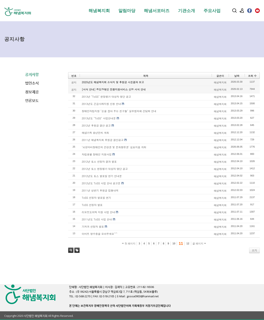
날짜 (236, 76)
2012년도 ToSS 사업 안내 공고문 (101, 183)
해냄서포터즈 (156, 10)
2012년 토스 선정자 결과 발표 (99, 161)
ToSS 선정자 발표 (92, 205)
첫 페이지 (128, 243)
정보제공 (32, 92)
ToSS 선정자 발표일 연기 (96, 197)
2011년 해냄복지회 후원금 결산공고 (102, 140)
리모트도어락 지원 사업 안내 (98, 212)
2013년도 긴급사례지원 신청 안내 (101, 104)
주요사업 (212, 10)
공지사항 (32, 74)
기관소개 (186, 10)
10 (173, 243)
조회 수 (252, 76)
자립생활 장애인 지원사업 (97, 154)
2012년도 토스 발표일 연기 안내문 (102, 176)
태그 (77, 250)
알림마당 (126, 10)
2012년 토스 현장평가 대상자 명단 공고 (105, 169)
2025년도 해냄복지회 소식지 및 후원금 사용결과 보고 (113, 82)
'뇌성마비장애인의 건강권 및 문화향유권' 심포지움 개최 (114, 147)
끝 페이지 (199, 243)
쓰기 (254, 250)
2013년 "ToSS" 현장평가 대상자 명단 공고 (106, 96)
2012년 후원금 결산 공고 (96, 125)
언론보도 (32, 100)
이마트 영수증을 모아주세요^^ (99, 233)
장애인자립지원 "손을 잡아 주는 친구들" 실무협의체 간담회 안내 (119, 111)
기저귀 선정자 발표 (93, 226)
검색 (70, 250)
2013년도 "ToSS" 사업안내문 (99, 118)
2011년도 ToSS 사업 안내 (97, 219)
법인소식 (32, 83)
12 (187, 243)
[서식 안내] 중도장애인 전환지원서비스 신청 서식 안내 (114, 89)
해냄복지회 (99, 10)
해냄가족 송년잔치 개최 (95, 132)
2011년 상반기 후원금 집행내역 (100, 190)
